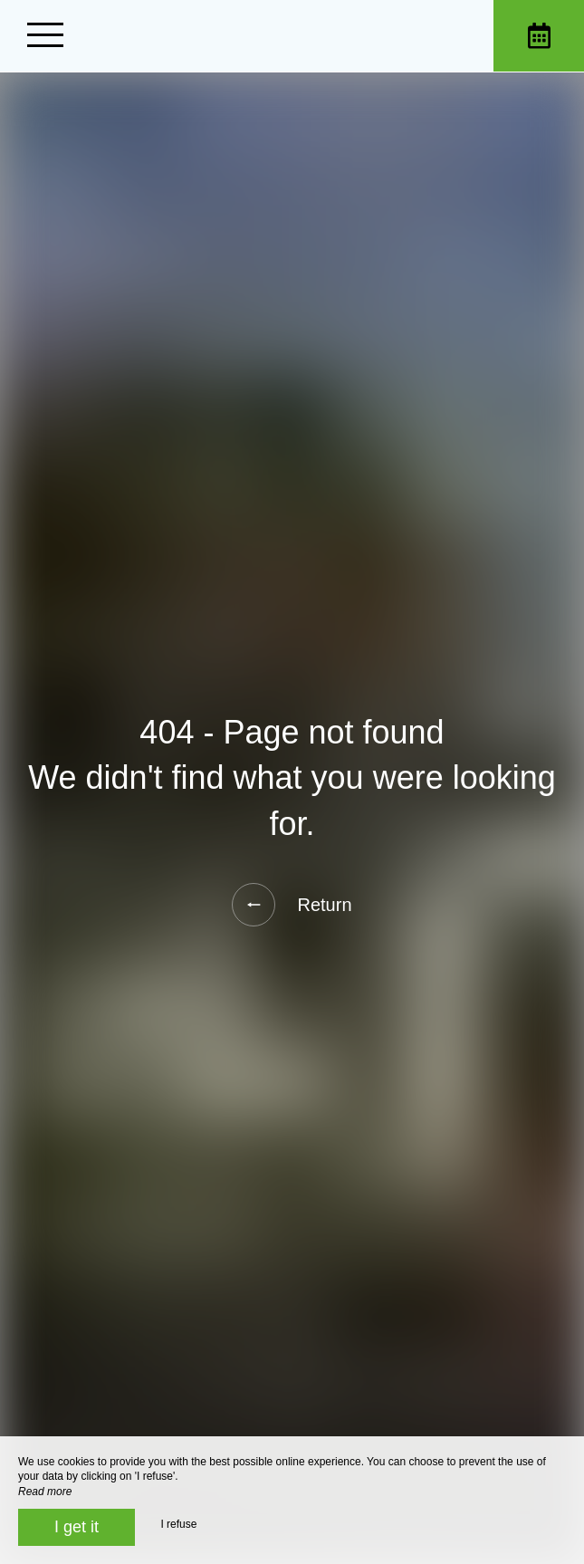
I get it (76, 1527)
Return (291, 904)
